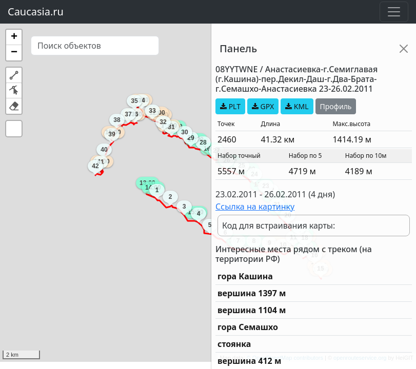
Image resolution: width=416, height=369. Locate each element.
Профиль (336, 106)
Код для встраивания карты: (278, 225)
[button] (14, 37)
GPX (263, 106)
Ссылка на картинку (254, 206)
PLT (230, 106)
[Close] (403, 48)
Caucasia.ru (36, 11)
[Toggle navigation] (394, 12)
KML (296, 106)
